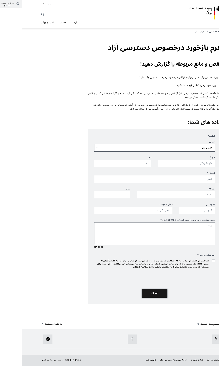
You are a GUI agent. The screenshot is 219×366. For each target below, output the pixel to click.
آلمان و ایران (26, 22)
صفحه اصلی (192, 31)
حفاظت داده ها (192, 360)
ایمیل (189, 173)
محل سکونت (144, 205)
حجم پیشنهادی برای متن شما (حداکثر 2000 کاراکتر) (166, 220)
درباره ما (54, 22)
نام (190, 158)
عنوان (190, 142)
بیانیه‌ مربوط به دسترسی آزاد (151, 360)
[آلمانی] (27, 4)
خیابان (190, 189)
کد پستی (188, 205)
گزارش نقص (129, 360)
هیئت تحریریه (175, 360)
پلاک (106, 189)
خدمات (41, 22)
